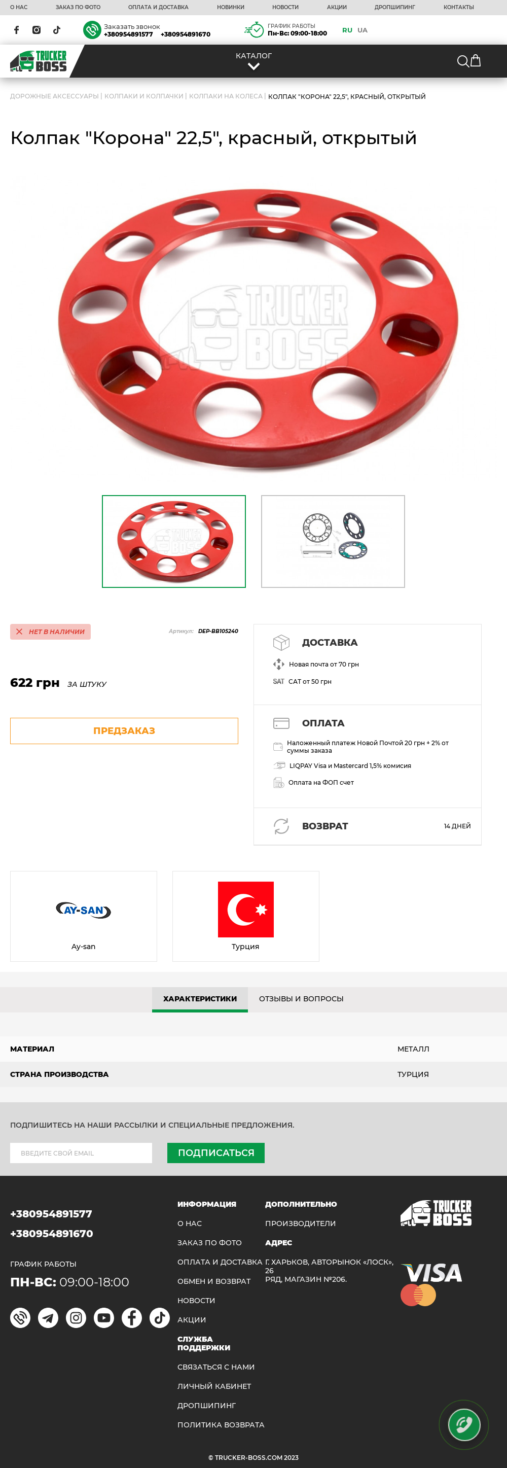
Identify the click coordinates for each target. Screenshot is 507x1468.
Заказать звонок (132, 26)
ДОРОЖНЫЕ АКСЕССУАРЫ (54, 96)
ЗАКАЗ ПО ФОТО (78, 8)
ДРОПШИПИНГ (395, 8)
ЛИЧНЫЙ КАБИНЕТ (214, 1386)
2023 (291, 1457)
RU (347, 30)
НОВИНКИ (230, 8)
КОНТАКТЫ (459, 8)
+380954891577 (128, 34)
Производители (300, 1223)
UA (362, 30)
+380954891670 (185, 34)
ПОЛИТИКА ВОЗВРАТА (221, 1425)
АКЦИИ (337, 8)
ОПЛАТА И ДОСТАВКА (158, 8)
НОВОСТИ (285, 8)
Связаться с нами (216, 1367)
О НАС (18, 8)
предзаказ (124, 731)
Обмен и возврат (213, 1281)
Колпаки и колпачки (144, 96)
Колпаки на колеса (226, 96)
